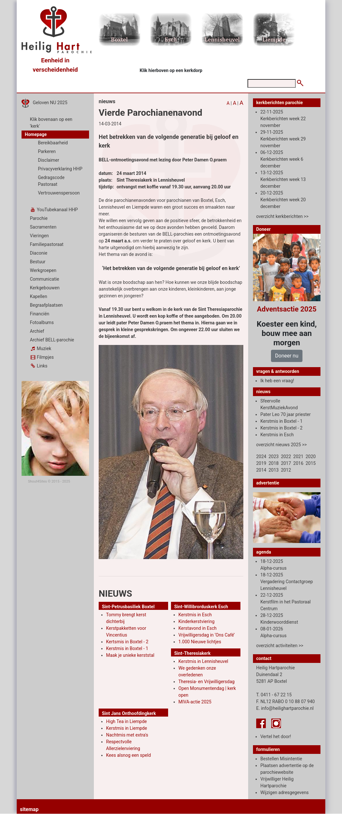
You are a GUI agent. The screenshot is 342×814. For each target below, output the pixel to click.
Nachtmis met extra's (127, 734)
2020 (311, 456)
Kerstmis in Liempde (126, 728)
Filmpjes (42, 357)
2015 (311, 463)
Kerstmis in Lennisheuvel (203, 661)
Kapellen (38, 296)
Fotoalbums (42, 322)
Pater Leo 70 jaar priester (285, 414)
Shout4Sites (37, 481)
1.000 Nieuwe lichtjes (199, 641)
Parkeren (47, 151)
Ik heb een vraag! (277, 380)
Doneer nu (286, 356)
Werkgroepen (43, 270)
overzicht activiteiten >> (279, 645)
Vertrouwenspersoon (59, 192)
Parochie (39, 218)
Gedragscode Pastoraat (51, 181)
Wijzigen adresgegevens (284, 792)
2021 (298, 456)
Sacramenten (43, 227)
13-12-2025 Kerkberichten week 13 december (283, 179)
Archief (37, 331)
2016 (298, 463)
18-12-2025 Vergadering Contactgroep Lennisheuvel (286, 581)
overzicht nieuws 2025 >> (281, 444)
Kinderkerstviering (196, 621)
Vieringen (39, 235)
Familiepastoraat (46, 244)
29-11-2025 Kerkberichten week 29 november (283, 139)
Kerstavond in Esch (197, 628)
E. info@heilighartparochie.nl (285, 708)
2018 (273, 463)
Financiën (39, 313)
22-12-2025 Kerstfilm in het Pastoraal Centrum (285, 601)
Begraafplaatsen (46, 305)
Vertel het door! (275, 736)
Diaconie (38, 253)
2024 (261, 456)
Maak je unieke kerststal (130, 655)
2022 (286, 456)
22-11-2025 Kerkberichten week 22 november (283, 118)
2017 (286, 463)
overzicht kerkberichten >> (282, 216)
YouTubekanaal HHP (54, 209)
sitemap (29, 809)
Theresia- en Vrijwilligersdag (206, 681)
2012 (286, 470)
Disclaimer (48, 160)
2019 (261, 463)
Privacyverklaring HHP (60, 168)
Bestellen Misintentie (281, 758)
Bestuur (37, 261)
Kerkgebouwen (44, 287)
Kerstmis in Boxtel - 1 (127, 648)
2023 (273, 456)
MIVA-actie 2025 (195, 701)
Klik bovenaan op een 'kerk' (51, 123)
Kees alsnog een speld (128, 755)
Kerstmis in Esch (195, 614)
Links (38, 365)
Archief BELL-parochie (52, 339)
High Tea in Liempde (126, 721)
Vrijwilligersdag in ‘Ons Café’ (206, 635)
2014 (261, 470)
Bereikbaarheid (53, 142)
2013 (273, 470)
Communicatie (44, 279)
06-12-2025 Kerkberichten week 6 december (281, 159)
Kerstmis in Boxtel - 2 (281, 427)
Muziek (40, 348)
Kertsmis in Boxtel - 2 (127, 641)
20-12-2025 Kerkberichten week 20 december (283, 199)
